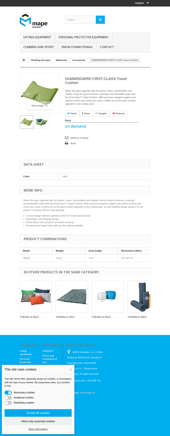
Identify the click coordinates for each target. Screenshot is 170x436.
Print (73, 143)
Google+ (101, 113)
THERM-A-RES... (30, 316)
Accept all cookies (38, 412)
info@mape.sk (87, 392)
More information (38, 429)
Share (86, 113)
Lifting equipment (37, 37)
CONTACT (107, 47)
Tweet (71, 113)
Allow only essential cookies (38, 421)
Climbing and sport (38, 47)
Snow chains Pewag (77, 47)
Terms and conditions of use (49, 359)
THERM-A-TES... (66, 316)
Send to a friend (79, 138)
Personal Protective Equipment (84, 37)
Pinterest (119, 113)
